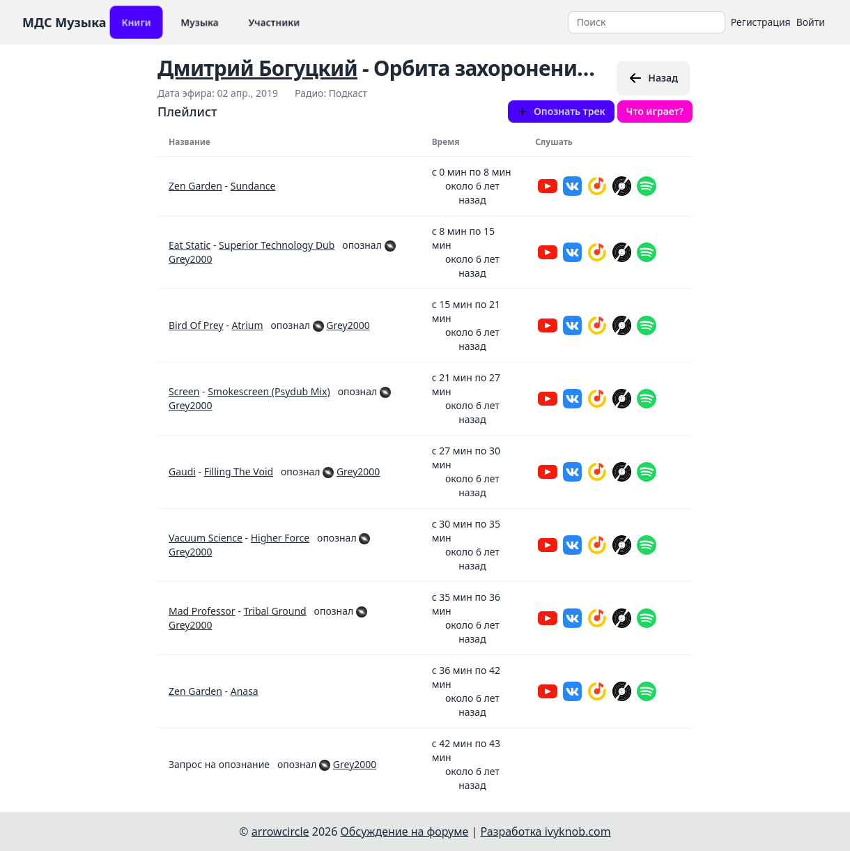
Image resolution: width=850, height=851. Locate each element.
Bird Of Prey (196, 325)
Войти (810, 22)
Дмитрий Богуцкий (257, 68)
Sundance (253, 185)
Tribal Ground (274, 611)
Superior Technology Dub (276, 245)
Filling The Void (238, 471)
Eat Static (189, 245)
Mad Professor (202, 611)
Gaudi (182, 471)
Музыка (199, 22)
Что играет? (654, 111)
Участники (274, 22)
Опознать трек (561, 111)
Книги (136, 22)
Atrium (247, 325)
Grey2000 (190, 259)
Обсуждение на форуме (405, 831)
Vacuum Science (205, 537)
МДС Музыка (64, 22)
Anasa (244, 691)
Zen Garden (195, 185)
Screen (184, 391)
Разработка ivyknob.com (546, 831)
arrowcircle (280, 831)
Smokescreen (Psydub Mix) (269, 391)
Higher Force (280, 537)
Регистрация (761, 22)
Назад (653, 78)
